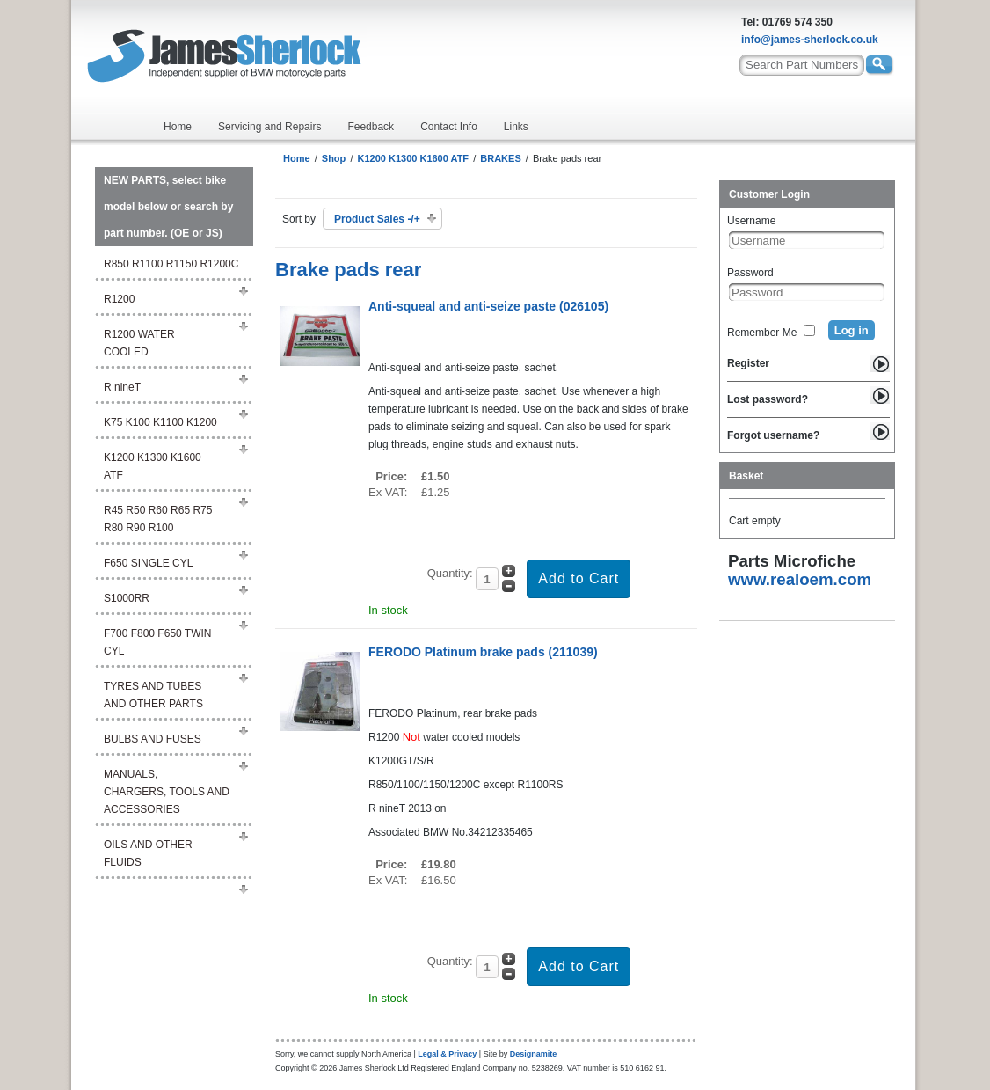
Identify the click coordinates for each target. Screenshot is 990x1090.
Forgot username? (773, 435)
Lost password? (767, 399)
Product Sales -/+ (377, 219)
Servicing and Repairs (269, 127)
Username (751, 221)
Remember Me (762, 332)
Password (750, 273)
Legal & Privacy (447, 1054)
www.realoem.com (799, 579)
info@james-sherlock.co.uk (809, 39)
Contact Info (448, 127)
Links (516, 127)
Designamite (533, 1054)
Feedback (370, 127)
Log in (851, 330)
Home (178, 127)
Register (748, 363)
